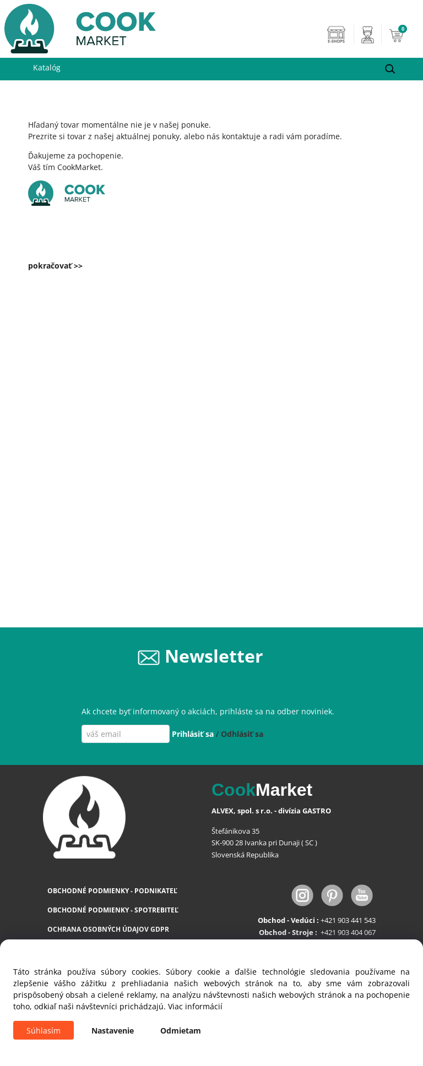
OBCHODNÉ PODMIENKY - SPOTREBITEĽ (112, 910)
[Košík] (403, 35)
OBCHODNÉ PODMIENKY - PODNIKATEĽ (112, 890)
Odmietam (180, 1030)
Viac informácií (195, 1006)
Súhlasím (43, 1030)
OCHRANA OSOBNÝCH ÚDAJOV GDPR (108, 929)
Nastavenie (112, 1030)
